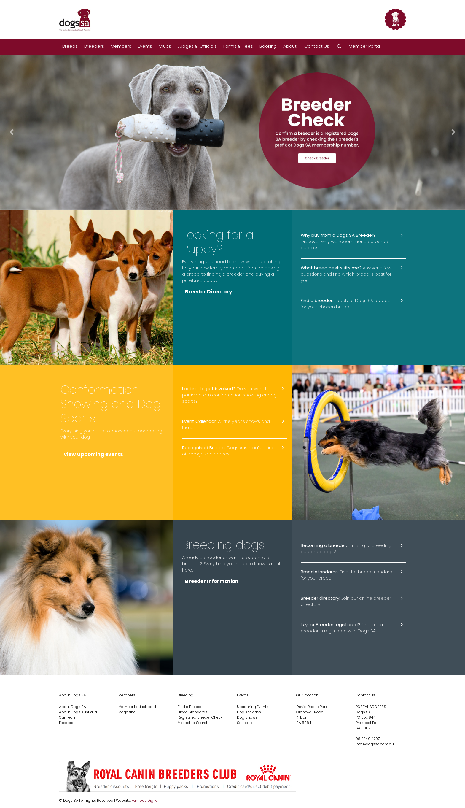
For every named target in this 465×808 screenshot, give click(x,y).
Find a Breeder (190, 706)
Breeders (94, 46)
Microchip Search (193, 722)
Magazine (127, 712)
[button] (339, 46)
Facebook (68, 722)
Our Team (68, 717)
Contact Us (316, 46)
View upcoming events (93, 454)
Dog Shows (247, 717)
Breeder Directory (208, 291)
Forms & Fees (238, 46)
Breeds (70, 46)
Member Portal (365, 46)
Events (145, 46)
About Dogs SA (72, 706)
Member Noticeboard (137, 706)
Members (121, 46)
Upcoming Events (252, 706)
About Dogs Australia (78, 712)
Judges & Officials (197, 46)
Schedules (246, 722)
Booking (268, 46)
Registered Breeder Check (200, 717)
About (290, 46)
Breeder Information (211, 581)
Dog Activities (249, 712)
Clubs (165, 46)
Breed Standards (192, 712)
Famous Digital (145, 800)
